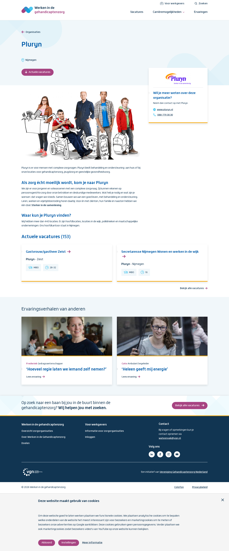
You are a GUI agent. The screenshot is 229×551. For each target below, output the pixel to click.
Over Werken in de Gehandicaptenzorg (43, 438)
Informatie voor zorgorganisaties (104, 432)
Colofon (179, 488)
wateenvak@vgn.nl (170, 439)
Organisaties (30, 31)
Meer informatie (93, 542)
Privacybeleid (200, 488)
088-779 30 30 (166, 115)
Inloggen (90, 438)
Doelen (25, 444)
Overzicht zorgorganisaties (37, 432)
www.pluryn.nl (165, 110)
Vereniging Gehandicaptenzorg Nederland (184, 473)
